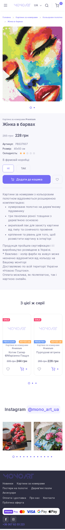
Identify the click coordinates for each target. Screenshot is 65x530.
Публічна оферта (13, 502)
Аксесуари (9, 492)
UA (36, 5)
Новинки (8, 483)
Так (23, 168)
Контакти (49, 497)
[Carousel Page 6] (31, 457)
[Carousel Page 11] (48, 457)
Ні (8, 168)
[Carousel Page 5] (27, 457)
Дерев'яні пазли (41, 488)
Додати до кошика (26, 179)
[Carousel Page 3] (36, 383)
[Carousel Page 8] (38, 457)
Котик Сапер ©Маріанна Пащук (17, 354)
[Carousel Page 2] (34, 108)
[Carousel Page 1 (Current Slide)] (31, 108)
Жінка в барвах (15, 21)
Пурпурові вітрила (48, 352)
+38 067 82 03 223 (14, 524)
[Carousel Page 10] (45, 457)
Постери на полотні (15, 488)
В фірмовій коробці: (16, 160)
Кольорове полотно (52, 17)
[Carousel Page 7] (34, 457)
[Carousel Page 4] (24, 457)
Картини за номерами (27, 17)
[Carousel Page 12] (51, 457)
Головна (7, 17)
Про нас (35, 497)
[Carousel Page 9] (41, 457)
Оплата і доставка (14, 497)
